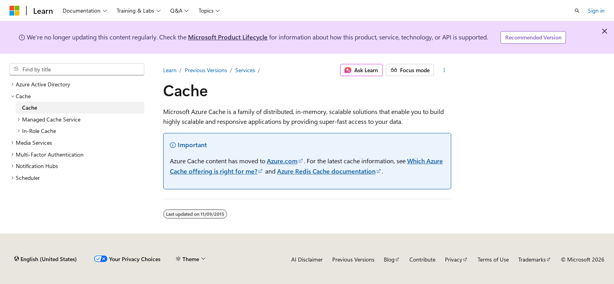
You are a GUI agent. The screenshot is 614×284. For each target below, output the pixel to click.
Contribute (422, 259)
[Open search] (577, 11)
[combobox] (76, 69)
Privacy (453, 259)
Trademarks (532, 259)
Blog (389, 259)
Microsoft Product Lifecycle (228, 37)
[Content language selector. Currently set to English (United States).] (45, 259)
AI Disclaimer (307, 259)
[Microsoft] (14, 11)
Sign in (596, 10)
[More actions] (444, 70)
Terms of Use (493, 259)
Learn (170, 70)
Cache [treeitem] (29, 107)
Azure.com (282, 161)
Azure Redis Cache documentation (326, 171)
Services (245, 70)
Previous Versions (206, 70)
